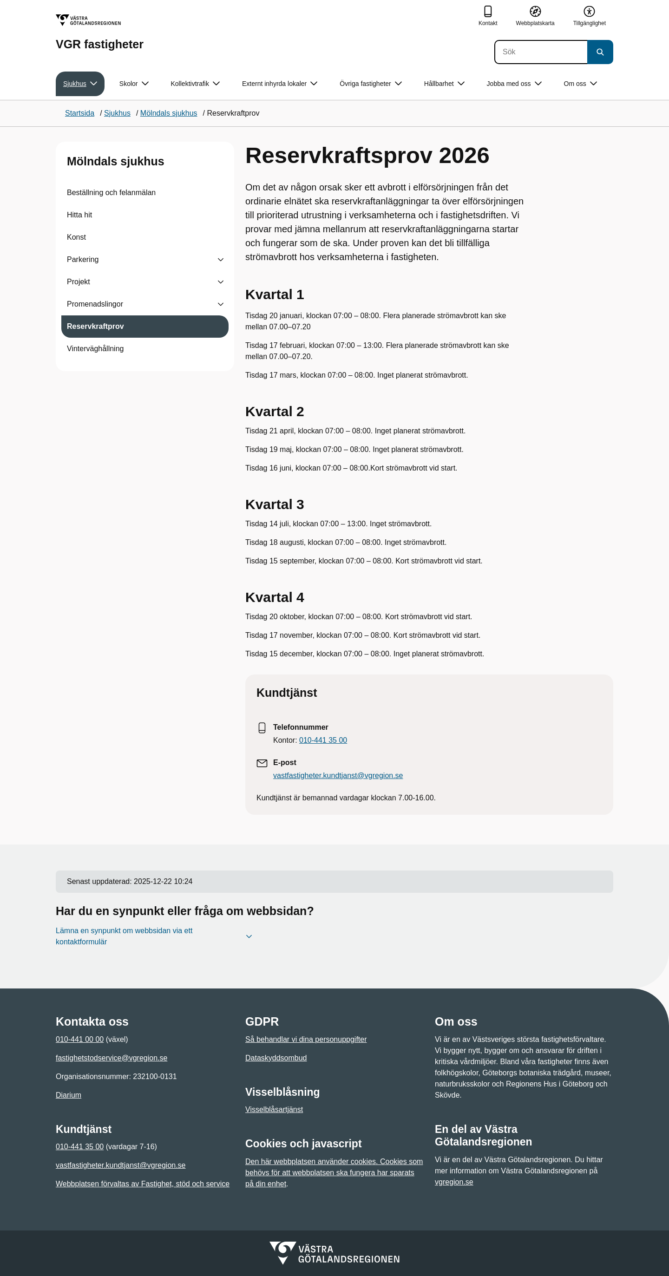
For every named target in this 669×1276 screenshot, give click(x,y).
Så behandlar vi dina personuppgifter (306, 1039)
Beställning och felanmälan (111, 192)
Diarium (68, 1095)
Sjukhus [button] (80, 84)
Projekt (78, 282)
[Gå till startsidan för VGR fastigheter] (100, 32)
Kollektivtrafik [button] (195, 84)
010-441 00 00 (80, 1039)
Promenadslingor (95, 304)
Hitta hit (79, 215)
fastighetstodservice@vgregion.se (111, 1058)
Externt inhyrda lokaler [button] (279, 84)
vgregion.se (454, 1182)
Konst (76, 237)
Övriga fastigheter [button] (371, 84)
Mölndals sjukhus (115, 161)
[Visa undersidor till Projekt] (221, 282)
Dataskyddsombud (276, 1058)
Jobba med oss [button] (514, 84)
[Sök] (540, 52)
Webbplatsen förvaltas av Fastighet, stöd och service (143, 1184)
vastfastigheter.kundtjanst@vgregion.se (338, 775)
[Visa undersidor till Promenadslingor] (221, 304)
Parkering (82, 259)
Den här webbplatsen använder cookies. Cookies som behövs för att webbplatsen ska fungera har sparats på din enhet (334, 1173)
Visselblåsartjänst (274, 1109)
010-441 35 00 (323, 740)
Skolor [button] (134, 84)
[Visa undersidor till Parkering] (221, 260)
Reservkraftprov (95, 326)
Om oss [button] (580, 84)
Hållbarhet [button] (444, 84)
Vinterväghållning (95, 349)
